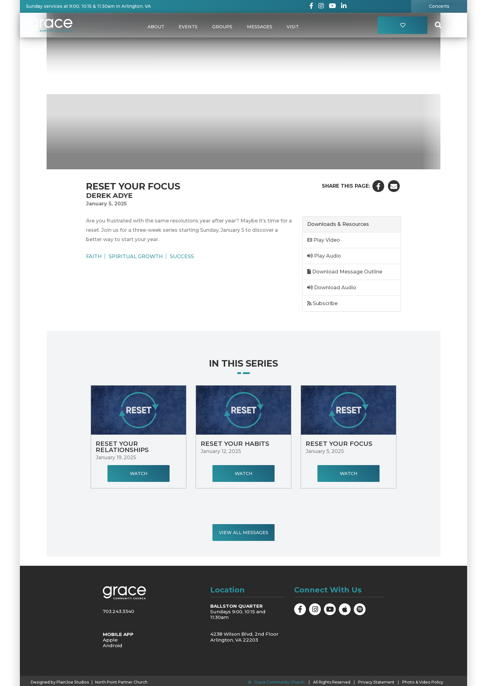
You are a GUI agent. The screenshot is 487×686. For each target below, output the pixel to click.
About (155, 27)
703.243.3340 (118, 611)
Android (112, 645)
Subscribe (322, 303)
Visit (294, 27)
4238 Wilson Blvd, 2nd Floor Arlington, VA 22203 (244, 637)
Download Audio (331, 287)
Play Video (323, 240)
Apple (110, 640)
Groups (222, 27)
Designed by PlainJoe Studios (59, 682)
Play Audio (324, 256)
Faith (94, 256)
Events (187, 27)
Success (182, 256)
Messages (260, 27)
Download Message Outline (344, 272)
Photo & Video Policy (421, 681)
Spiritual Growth (136, 256)
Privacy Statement (376, 681)
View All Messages (243, 532)
